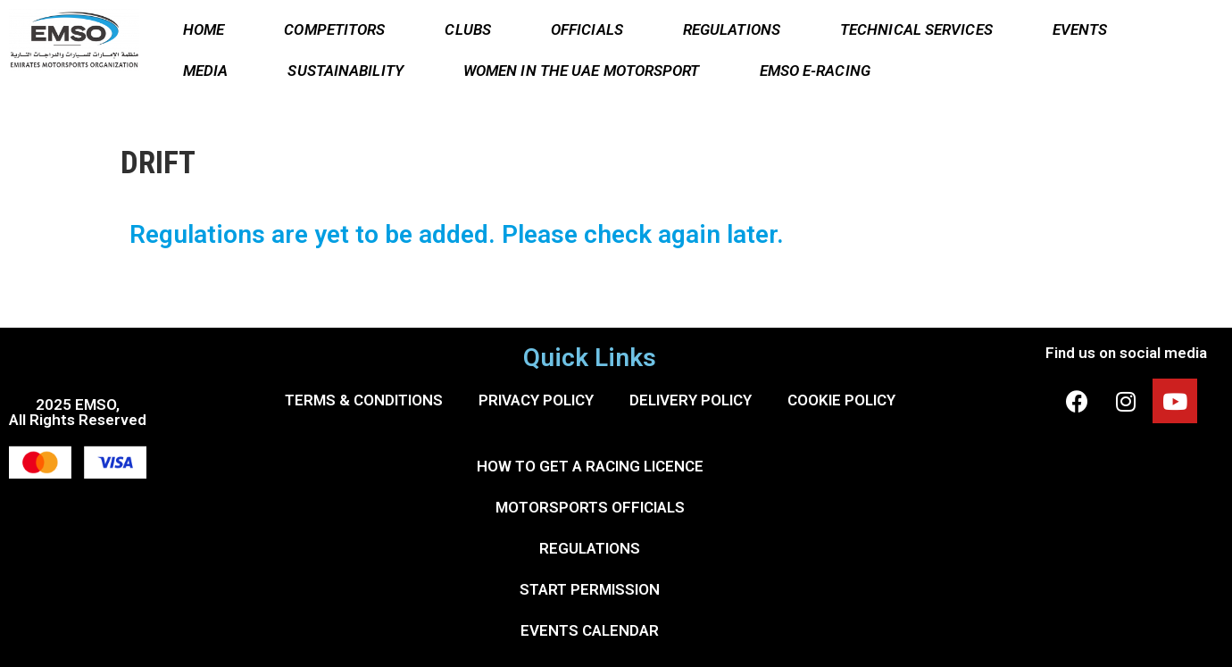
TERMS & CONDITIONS (364, 400)
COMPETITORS (334, 29)
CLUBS (468, 29)
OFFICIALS (587, 29)
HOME (203, 29)
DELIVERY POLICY (690, 400)
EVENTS (1080, 29)
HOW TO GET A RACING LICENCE (590, 466)
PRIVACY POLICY (536, 400)
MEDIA (206, 70)
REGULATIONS (731, 29)
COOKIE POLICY (841, 400)
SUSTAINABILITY (345, 70)
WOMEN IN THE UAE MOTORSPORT (581, 70)
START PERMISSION (590, 589)
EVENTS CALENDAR (589, 630)
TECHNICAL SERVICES (916, 29)
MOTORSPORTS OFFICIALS (590, 507)
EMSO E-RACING (815, 70)
